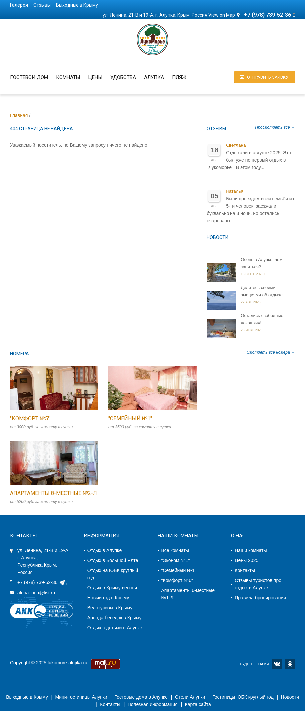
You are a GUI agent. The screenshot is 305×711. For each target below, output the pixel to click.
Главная (19, 115)
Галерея (19, 5)
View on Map (221, 15)
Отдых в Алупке (104, 550)
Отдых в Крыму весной (112, 587)
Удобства (123, 77)
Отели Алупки (190, 697)
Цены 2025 (246, 560)
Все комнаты (175, 550)
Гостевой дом (29, 77)
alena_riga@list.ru (36, 592)
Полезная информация (153, 704)
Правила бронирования (260, 597)
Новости (217, 237)
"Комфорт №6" (177, 580)
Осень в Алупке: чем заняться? (261, 263)
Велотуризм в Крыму (110, 607)
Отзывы (42, 5)
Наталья (234, 191)
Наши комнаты (251, 550)
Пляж (179, 77)
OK (290, 664)
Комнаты (68, 77)
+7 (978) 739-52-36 (37, 582)
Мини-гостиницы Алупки (81, 697)
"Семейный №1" (130, 418)
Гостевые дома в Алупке (141, 697)
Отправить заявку (267, 77)
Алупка (154, 77)
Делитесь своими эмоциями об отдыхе (262, 291)
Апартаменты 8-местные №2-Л (53, 493)
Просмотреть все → (275, 127)
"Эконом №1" (175, 560)
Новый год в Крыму (108, 597)
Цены (95, 77)
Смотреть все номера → (271, 352)
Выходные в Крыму (77, 5)
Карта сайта (198, 704)
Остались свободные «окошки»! (262, 319)
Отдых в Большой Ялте (112, 560)
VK (277, 664)
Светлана (236, 145)
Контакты (245, 570)
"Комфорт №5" (30, 418)
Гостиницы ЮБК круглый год (243, 697)
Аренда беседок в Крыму (114, 617)
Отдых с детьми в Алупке (114, 627)
